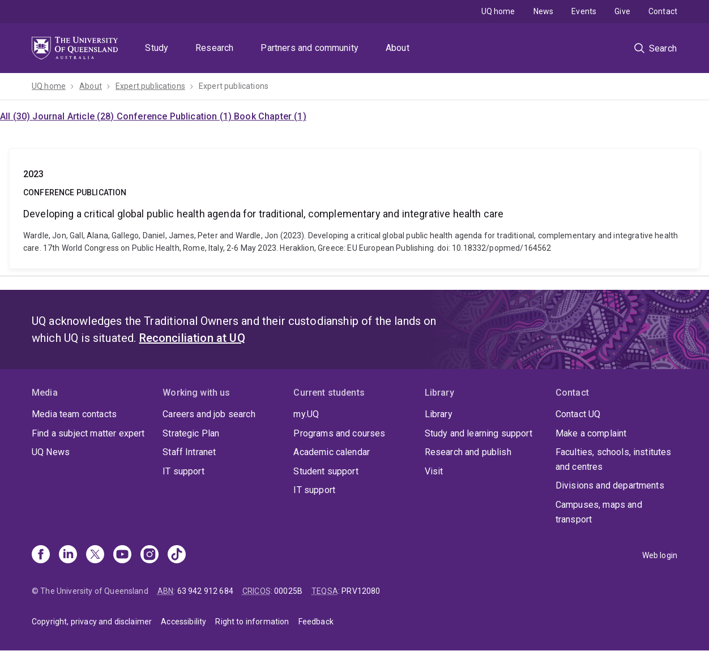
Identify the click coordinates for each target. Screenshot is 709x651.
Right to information (252, 621)
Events (583, 11)
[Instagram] (149, 555)
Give (622, 11)
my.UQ (306, 414)
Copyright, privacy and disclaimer (92, 621)
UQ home (498, 11)
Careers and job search (209, 414)
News (543, 11)
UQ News (51, 452)
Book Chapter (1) (270, 116)
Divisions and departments (610, 485)
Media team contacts (74, 414)
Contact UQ (578, 414)
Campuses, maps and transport (599, 512)
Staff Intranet (189, 452)
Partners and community (309, 47)
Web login (659, 555)
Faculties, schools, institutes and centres (614, 459)
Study (156, 47)
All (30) (16, 116)
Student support (325, 471)
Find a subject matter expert (88, 433)
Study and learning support (478, 433)
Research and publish (468, 452)
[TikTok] (177, 555)
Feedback (316, 621)
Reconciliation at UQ (192, 338)
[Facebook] (41, 555)
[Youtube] (122, 555)
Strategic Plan (191, 433)
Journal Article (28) (74, 116)
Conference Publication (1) (175, 116)
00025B (288, 591)
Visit (434, 471)
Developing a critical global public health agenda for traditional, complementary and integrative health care (354, 208)
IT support (183, 471)
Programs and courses (339, 433)
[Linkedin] (68, 555)
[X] (95, 555)
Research (214, 47)
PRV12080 (360, 591)
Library (438, 414)
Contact (662, 11)
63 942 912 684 (205, 591)
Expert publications (150, 86)
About (397, 47)
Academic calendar (331, 452)
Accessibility (183, 621)
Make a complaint (591, 433)
